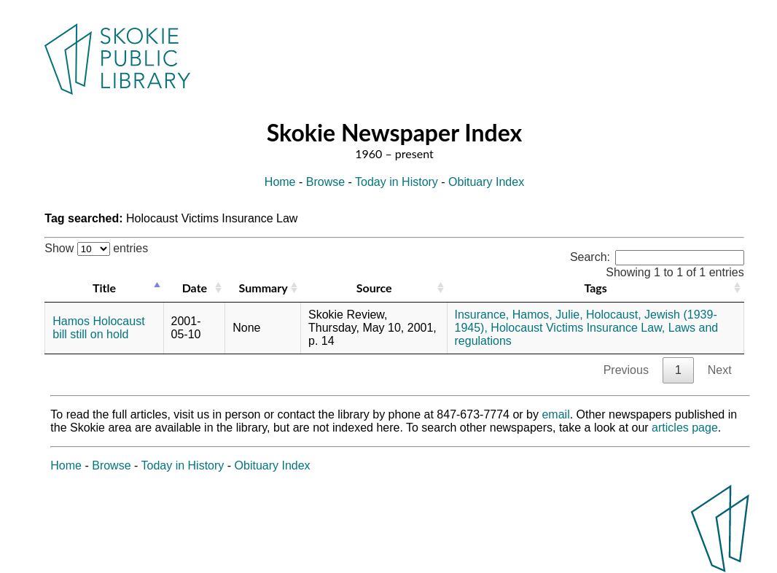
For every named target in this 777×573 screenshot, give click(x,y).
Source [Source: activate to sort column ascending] (374, 288)
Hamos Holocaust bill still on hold (98, 327)
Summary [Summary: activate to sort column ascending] (263, 288)
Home (280, 182)
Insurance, (482, 314)
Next (720, 370)
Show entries (96, 248)
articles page (685, 427)
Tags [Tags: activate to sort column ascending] (595, 288)
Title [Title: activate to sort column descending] (104, 288)
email (555, 414)
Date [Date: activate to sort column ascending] (194, 288)
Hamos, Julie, (547, 314)
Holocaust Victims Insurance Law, (578, 327)
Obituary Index (486, 182)
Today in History (396, 182)
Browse (325, 182)
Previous (626, 370)
